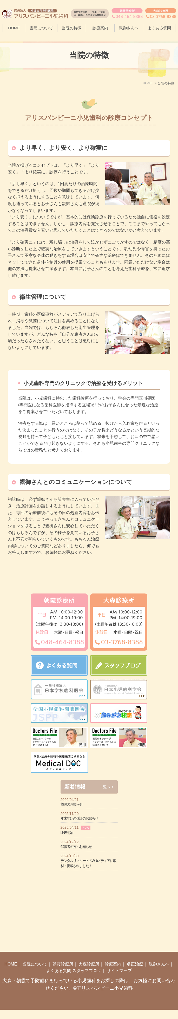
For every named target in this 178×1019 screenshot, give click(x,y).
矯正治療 (135, 973)
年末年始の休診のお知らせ (79, 895)
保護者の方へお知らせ (76, 923)
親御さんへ (129, 28)
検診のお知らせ (71, 881)
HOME (14, 28)
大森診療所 (88, 973)
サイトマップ (119, 980)
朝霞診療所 (62, 973)
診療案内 (113, 973)
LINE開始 (67, 909)
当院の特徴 (71, 28)
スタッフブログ (86, 980)
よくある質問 (159, 28)
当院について (34, 973)
